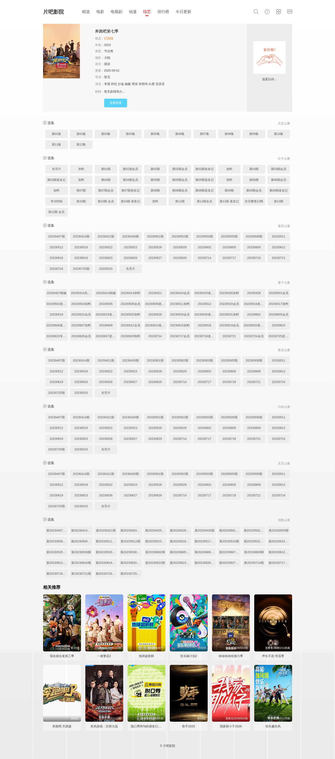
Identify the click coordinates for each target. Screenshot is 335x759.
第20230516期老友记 (180, 541)
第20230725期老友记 (131, 573)
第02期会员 (180, 169)
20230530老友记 (205, 314)
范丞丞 (160, 84)
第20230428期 (204, 530)
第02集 (81, 134)
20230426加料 (229, 293)
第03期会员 (278, 169)
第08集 (229, 134)
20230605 (229, 247)
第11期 (180, 201)
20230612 (278, 247)
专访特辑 (56, 201)
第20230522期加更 (254, 541)
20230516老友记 (254, 304)
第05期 (155, 180)
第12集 (81, 144)
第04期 (106, 180)
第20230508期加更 (57, 541)
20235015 (105, 268)
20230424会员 (179, 293)
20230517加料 (278, 304)
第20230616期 (81, 562)
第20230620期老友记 (131, 562)
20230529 (179, 247)
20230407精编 (56, 293)
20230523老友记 (106, 314)
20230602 (204, 247)
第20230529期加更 (106, 552)
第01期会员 (130, 169)
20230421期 (105, 236)
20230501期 (155, 236)
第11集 (56, 144)
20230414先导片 (81, 293)
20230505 (105, 304)
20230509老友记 (156, 304)
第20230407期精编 (57, 530)
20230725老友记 (279, 336)
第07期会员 (106, 190)
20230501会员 (278, 293)
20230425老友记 (205, 293)
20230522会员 (81, 314)
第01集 (56, 134)
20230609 (254, 247)
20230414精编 (105, 293)
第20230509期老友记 (81, 541)
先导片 (56, 169)
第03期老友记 (56, 180)
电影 (100, 12)
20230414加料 (130, 293)
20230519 (81, 247)
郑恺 (114, 84)
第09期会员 (254, 190)
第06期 (254, 180)
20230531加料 (229, 314)
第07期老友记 (130, 190)
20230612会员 (130, 325)
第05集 (155, 134)
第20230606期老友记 (205, 552)
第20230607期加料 (230, 552)
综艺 (147, 12)
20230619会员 (229, 325)
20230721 (278, 258)
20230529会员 (179, 314)
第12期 (278, 201)
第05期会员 (180, 180)
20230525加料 (130, 314)
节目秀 (108, 51)
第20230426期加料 (180, 530)
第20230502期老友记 (254, 530)
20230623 (105, 258)
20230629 (179, 258)
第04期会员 (130, 180)
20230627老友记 (106, 336)
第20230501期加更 (230, 530)
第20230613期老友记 (57, 562)
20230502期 (180, 236)
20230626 (130, 258)
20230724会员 (254, 336)
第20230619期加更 (106, 562)
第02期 (155, 169)
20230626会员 (81, 336)
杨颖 (128, 84)
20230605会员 (278, 314)
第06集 (180, 134)
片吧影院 (53, 12)
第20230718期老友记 (57, 573)
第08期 (155, 190)
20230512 (56, 247)
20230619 (81, 258)
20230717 (229, 258)
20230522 (105, 247)
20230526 (155, 247)
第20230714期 (254, 562)
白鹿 (152, 84)
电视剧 (116, 12)
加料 (81, 169)
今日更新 (183, 12)
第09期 (229, 190)
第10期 (81, 201)
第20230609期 (254, 552)
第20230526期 (81, 552)
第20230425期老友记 (156, 530)
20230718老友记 (205, 336)
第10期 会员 (106, 201)
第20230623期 (155, 562)
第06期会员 (278, 180)
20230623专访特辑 (57, 336)
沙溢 (121, 84)
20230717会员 (179, 336)
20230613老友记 (156, 325)
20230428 (254, 293)
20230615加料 (179, 325)
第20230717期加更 (279, 562)
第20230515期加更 (156, 541)
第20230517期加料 (205, 541)
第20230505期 (278, 530)
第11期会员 (204, 201)
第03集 (106, 134)
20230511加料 (179, 304)
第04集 (130, 134)
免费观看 (116, 103)
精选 (86, 12)
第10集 (278, 134)
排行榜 (163, 12)
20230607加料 (81, 325)
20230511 (278, 236)
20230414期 (81, 236)
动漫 (133, 12)
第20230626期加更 (205, 562)
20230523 (130, 247)
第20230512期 (130, 541)
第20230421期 (105, 530)
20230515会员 (229, 304)
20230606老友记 (57, 325)
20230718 (254, 258)
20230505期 (229, 236)
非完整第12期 (254, 201)
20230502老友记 (57, 304)
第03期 (254, 169)
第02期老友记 (204, 169)
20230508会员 (130, 304)
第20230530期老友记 (131, 552)
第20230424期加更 (131, 530)
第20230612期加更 (279, 552)
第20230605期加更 (180, 552)
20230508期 (254, 236)
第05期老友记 (204, 180)
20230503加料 (81, 304)
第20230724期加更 (106, 573)
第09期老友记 (278, 190)
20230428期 (130, 236)
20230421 (155, 293)
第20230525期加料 (57, 552)
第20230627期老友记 (230, 562)
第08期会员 (180, 190)
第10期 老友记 (130, 201)
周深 (135, 84)
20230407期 (56, 236)
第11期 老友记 (229, 201)
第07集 (204, 134)
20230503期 (204, 236)
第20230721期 (81, 573)
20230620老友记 (254, 325)
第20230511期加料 (106, 541)
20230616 (56, 258)
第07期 (81, 190)
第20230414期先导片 (81, 530)
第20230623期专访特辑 (180, 562)
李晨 (107, 84)
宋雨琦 (143, 84)
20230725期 (81, 268)
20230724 (56, 268)
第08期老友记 (204, 190)
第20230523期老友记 (279, 541)
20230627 (155, 258)
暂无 (107, 77)
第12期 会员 (56, 212)
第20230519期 (229, 541)
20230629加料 (130, 336)
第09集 (254, 134)
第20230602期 (155, 552)
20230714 (204, 258)
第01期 (106, 169)
